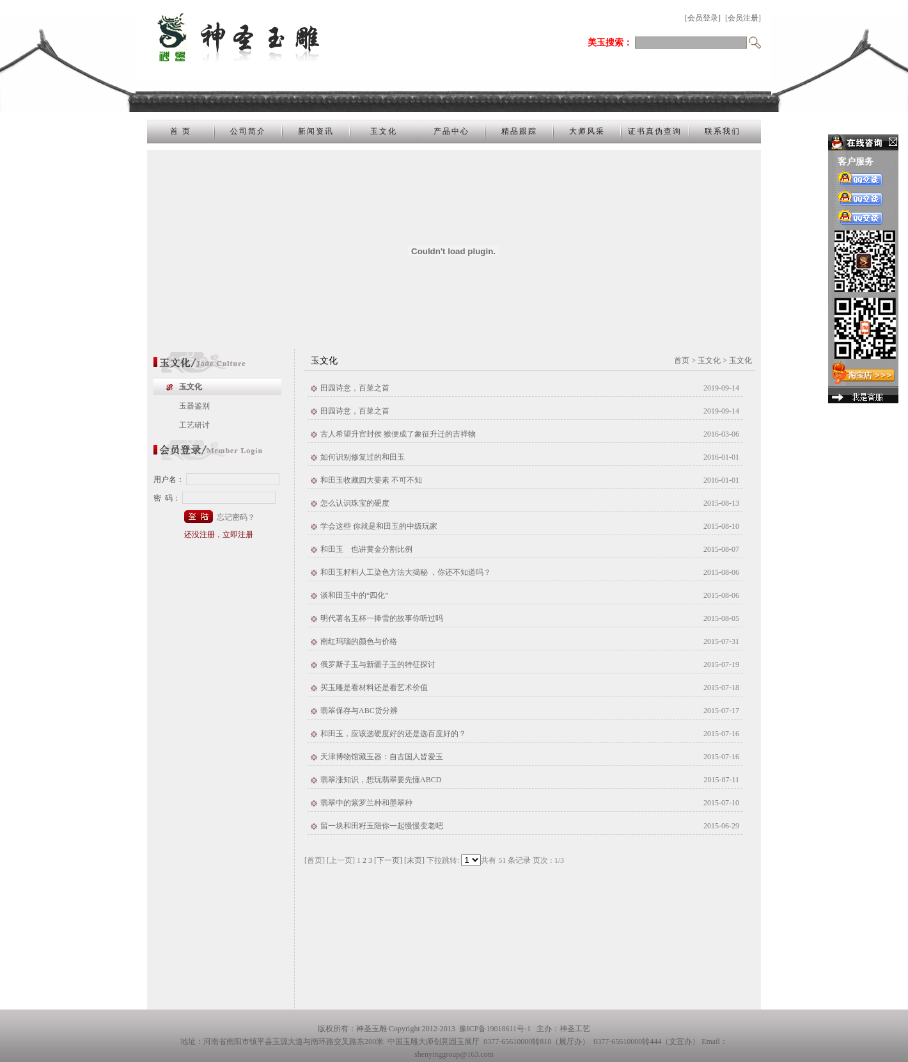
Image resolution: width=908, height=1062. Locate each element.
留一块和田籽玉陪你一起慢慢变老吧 (381, 825)
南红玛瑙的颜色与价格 (358, 641)
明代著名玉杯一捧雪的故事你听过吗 (381, 618)
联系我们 (722, 131)
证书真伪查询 (655, 131)
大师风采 (587, 131)
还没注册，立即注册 (218, 534)
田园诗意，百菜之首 (354, 387)
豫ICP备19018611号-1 (495, 1028)
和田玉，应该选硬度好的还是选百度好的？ (393, 733)
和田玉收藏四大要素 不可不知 (371, 480)
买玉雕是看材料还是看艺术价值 (374, 687)
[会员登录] (703, 17)
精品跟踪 (519, 131)
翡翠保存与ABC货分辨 (359, 710)
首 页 (180, 131)
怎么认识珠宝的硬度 (354, 503)
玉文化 (383, 131)
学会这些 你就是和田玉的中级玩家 (378, 526)
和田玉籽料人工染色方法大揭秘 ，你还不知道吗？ (405, 572)
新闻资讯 (316, 131)
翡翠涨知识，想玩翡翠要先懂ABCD (380, 779)
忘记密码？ (236, 517)
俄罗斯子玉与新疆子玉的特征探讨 (377, 664)
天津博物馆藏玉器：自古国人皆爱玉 (381, 756)
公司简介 (248, 131)
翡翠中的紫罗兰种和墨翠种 (366, 802)
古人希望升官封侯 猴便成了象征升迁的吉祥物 (398, 434)
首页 (681, 360)
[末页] (414, 860)
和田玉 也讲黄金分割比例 (366, 549)
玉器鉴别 (194, 405)
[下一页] (388, 860)
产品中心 (451, 131)
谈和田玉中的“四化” (354, 595)
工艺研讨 (194, 425)
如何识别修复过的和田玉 (362, 457)
